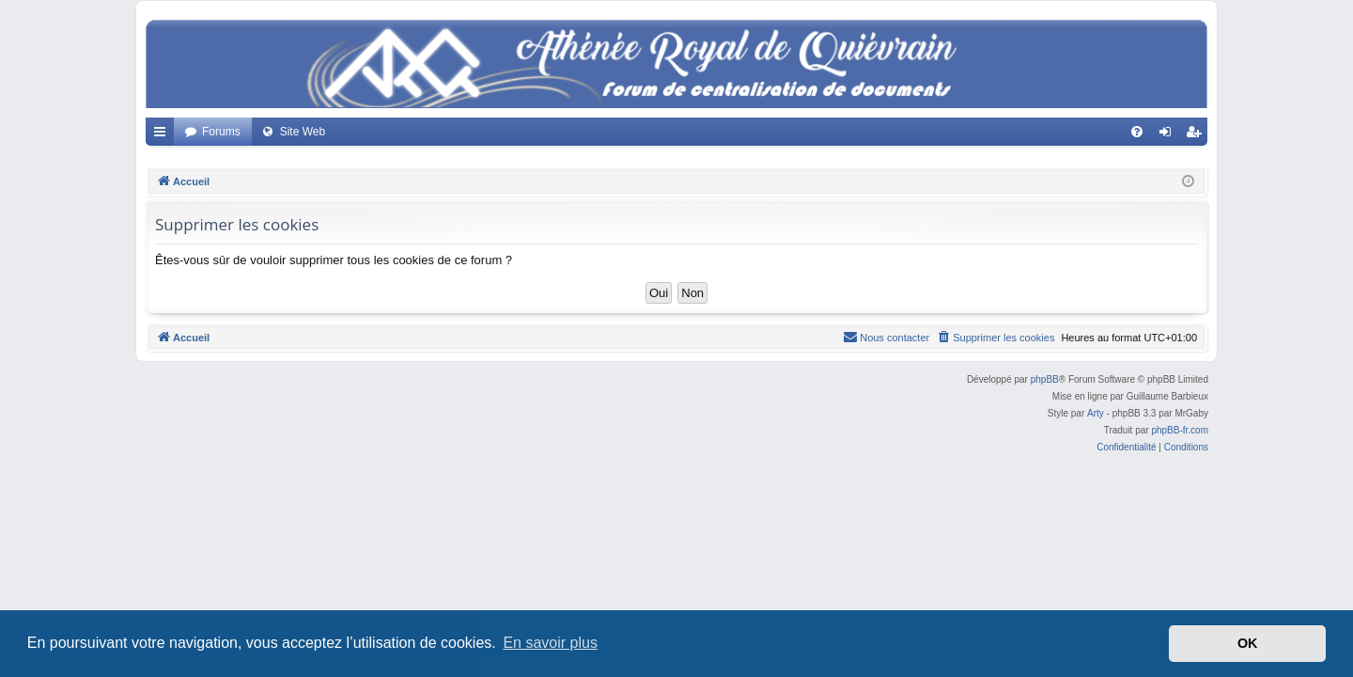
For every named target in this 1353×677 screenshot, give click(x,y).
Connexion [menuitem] (1169, 135)
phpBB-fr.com (1179, 430)
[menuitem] (1137, 132)
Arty (1095, 413)
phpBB (1045, 379)
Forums (221, 131)
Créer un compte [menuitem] (1197, 135)
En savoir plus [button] (550, 643)
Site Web (302, 131)
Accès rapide (163, 135)
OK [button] (1247, 643)
